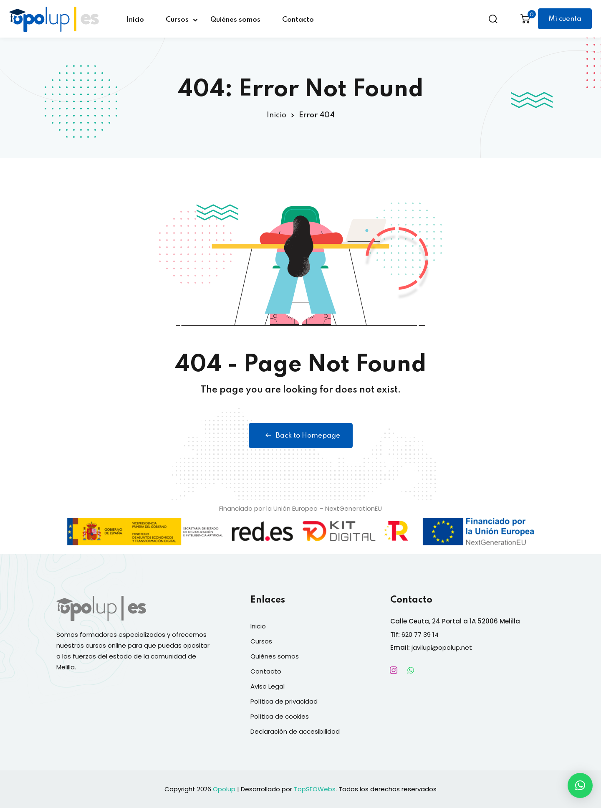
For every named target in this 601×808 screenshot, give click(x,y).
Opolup (224, 789)
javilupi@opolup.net (442, 647)
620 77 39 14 (420, 634)
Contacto (298, 19)
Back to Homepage (300, 435)
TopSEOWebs (315, 789)
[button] (580, 785)
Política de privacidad (284, 701)
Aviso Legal (267, 686)
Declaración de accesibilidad (295, 731)
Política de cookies (279, 716)
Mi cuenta (564, 19)
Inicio (135, 19)
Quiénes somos (235, 19)
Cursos (177, 19)
